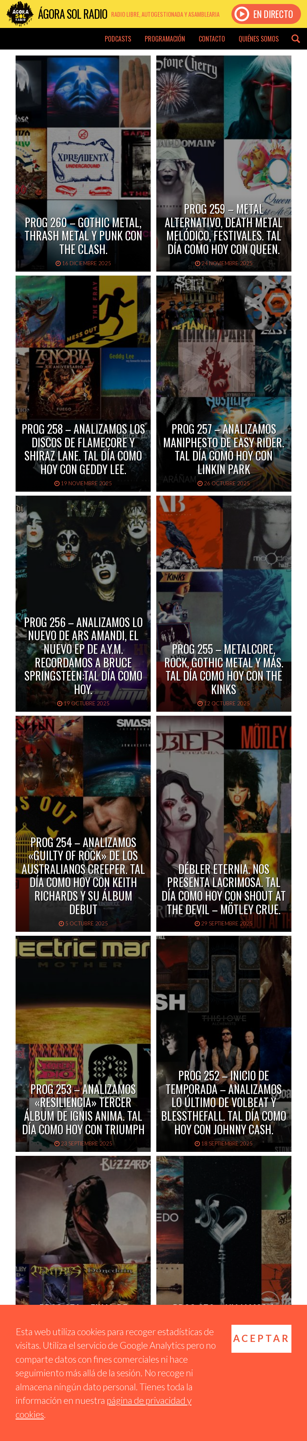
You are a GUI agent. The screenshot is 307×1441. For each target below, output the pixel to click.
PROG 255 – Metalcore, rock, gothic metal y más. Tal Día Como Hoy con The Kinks (223, 669)
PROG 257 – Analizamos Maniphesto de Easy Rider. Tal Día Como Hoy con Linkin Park (223, 449)
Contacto (212, 39)
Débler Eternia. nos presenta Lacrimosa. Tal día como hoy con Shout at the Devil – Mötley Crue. (223, 889)
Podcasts (118, 39)
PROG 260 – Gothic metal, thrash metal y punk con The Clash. (83, 235)
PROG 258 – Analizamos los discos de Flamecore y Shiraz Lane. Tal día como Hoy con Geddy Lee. (83, 449)
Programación (165, 39)
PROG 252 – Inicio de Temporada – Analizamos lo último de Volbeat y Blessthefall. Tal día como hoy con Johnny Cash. (223, 1102)
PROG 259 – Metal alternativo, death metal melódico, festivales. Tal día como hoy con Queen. (224, 228)
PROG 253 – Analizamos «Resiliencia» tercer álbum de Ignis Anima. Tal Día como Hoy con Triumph (83, 1109)
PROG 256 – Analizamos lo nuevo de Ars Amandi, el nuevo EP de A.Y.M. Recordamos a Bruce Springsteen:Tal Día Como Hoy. (83, 655)
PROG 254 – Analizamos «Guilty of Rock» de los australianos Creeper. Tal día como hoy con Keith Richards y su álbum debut (83, 875)
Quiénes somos (259, 39)
